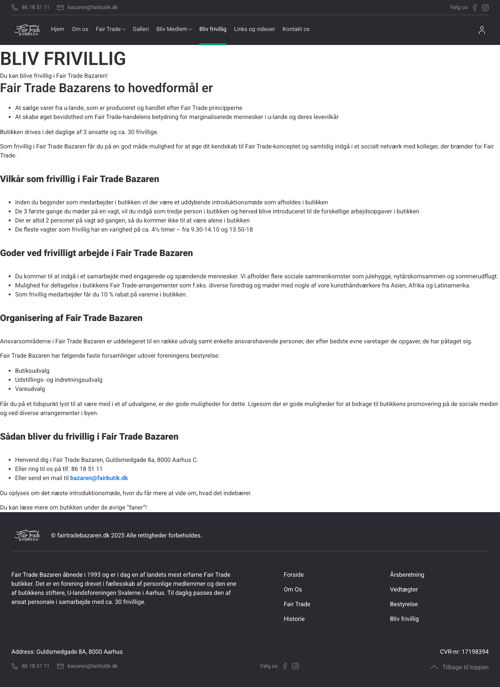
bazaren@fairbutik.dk (99, 478)
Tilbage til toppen (459, 667)
